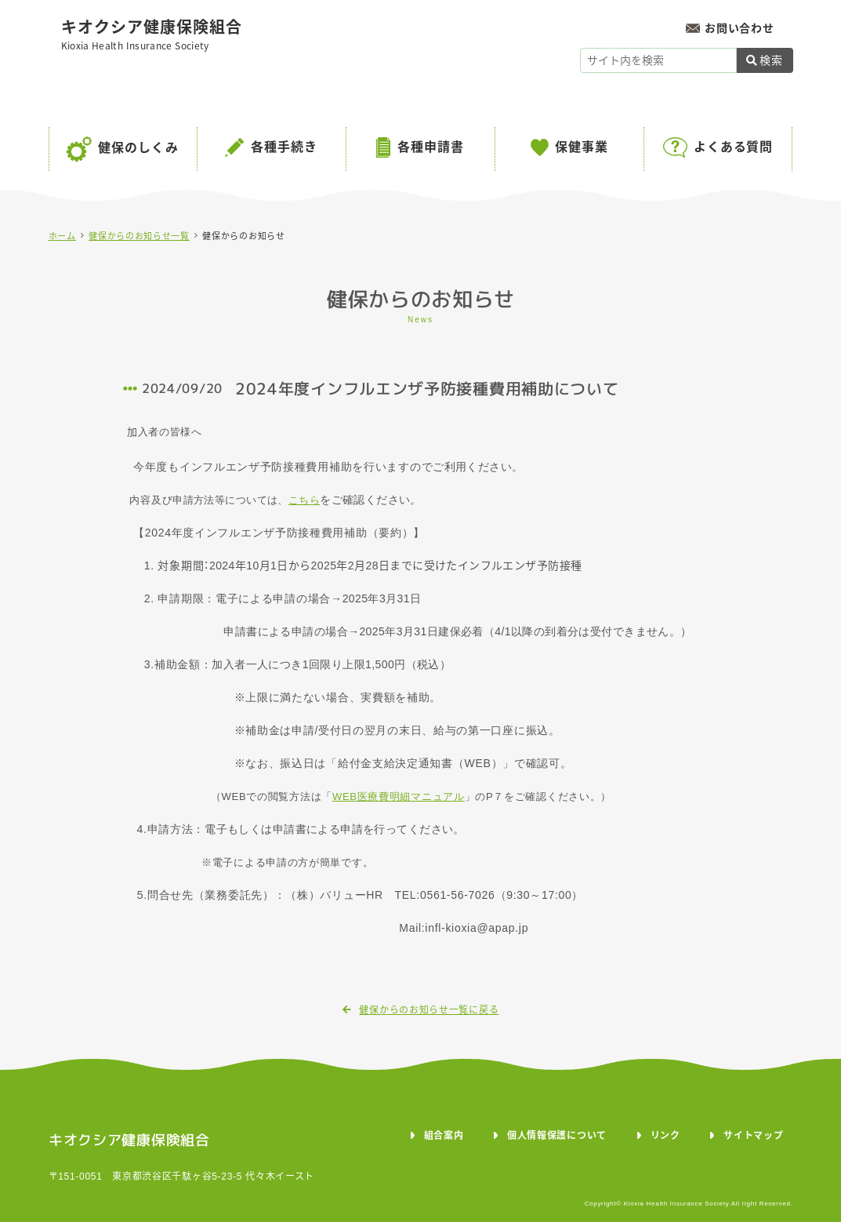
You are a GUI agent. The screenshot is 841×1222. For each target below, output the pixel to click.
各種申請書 (430, 147)
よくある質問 (734, 147)
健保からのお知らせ (243, 236)
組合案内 (444, 1135)
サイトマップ (753, 1135)
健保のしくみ (138, 148)
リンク (665, 1135)
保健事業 (581, 147)
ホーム (62, 236)
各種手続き (284, 147)
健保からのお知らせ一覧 (139, 236)
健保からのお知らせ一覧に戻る (421, 1010)
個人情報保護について (557, 1135)
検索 (764, 60)
